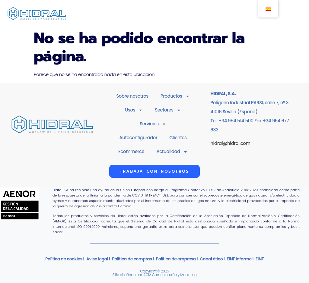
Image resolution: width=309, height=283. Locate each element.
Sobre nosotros (132, 96)
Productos (175, 96)
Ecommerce (131, 151)
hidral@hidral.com (230, 143)
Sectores (168, 110)
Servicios (153, 124)
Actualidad (171, 151)
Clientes (177, 137)
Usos (134, 110)
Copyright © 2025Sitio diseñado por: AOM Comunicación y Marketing (155, 273)
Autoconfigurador (138, 137)
